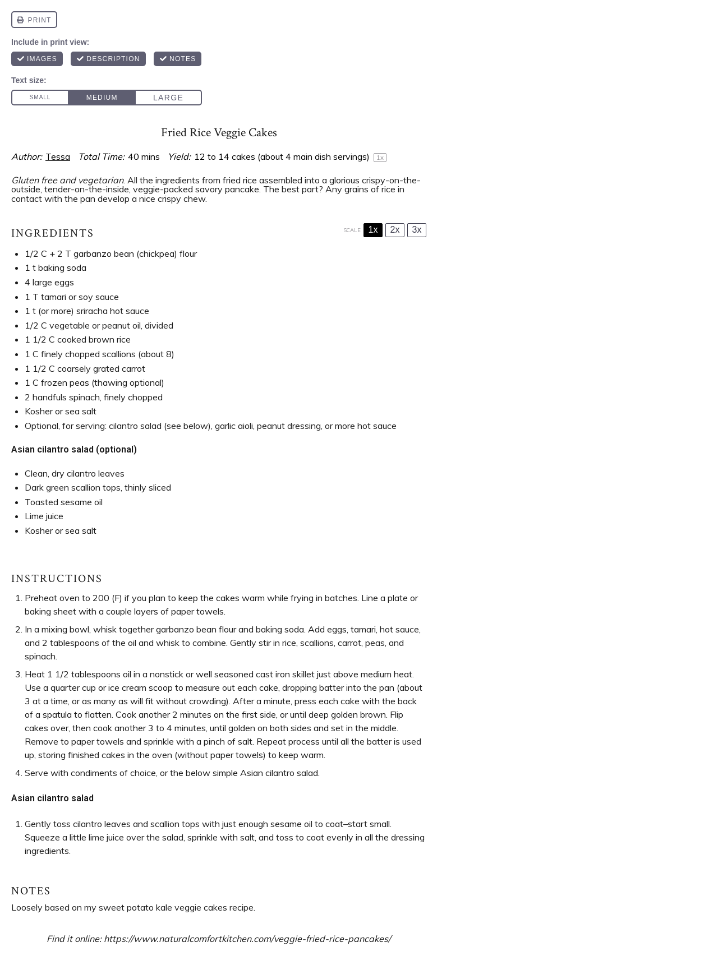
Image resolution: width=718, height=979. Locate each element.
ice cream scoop (140, 687)
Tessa (57, 156)
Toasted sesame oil (64, 501)
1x (373, 229)
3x (417, 229)
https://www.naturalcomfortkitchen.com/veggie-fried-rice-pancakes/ (247, 938)
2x (395, 229)
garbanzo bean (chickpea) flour (135, 253)
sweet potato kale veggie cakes (163, 907)
